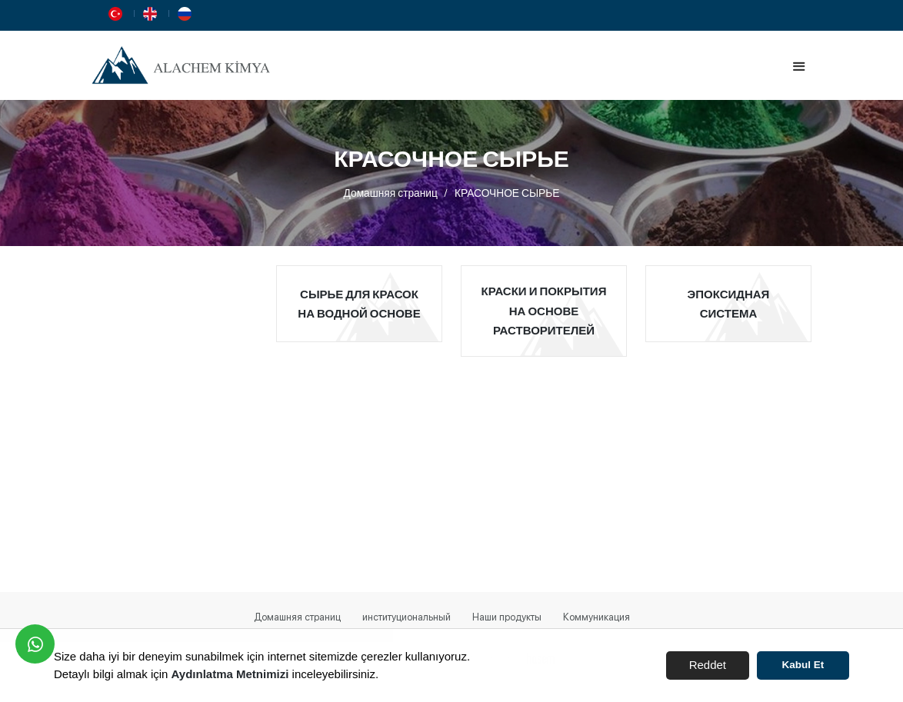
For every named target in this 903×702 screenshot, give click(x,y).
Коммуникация (596, 617)
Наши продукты (506, 617)
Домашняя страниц (391, 192)
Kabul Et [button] (803, 664)
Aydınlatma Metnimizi (230, 673)
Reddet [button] (707, 664)
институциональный (406, 617)
